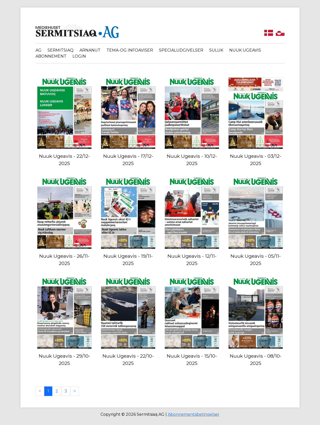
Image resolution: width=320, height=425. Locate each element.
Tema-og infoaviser (129, 50)
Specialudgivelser (181, 50)
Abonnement (51, 56)
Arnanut (90, 50)
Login (79, 56)
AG (39, 50)
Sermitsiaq (61, 50)
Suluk (216, 50)
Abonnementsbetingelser (194, 414)
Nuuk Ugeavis (245, 50)
